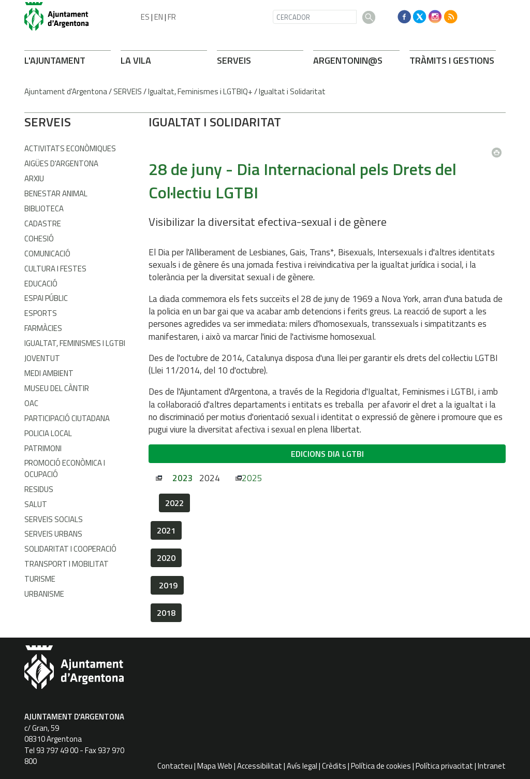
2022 (174, 503)
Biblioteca (44, 208)
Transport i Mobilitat (66, 564)
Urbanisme (44, 594)
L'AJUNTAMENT (54, 60)
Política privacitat (444, 766)
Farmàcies (43, 328)
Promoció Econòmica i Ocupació (64, 468)
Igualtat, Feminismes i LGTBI (74, 343)
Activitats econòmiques (70, 148)
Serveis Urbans (53, 534)
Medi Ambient (48, 373)
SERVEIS (234, 60)
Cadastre (42, 223)
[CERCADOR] (315, 17)
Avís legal (302, 766)
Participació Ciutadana (67, 418)
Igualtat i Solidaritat (292, 91)
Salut (35, 504)
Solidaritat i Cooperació (70, 549)
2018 (166, 613)
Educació (40, 284)
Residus (38, 489)
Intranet (492, 766)
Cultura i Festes (55, 269)
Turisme (39, 579)
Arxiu (34, 178)
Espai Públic (46, 298)
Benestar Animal (55, 193)
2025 (252, 478)
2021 (166, 530)
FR (172, 17)
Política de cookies (381, 766)
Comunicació (47, 253)
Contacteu (175, 766)
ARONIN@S (347, 60)
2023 (182, 478)
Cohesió (39, 238)
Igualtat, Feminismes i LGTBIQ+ (200, 91)
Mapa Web (214, 766)
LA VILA (136, 60)
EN (158, 17)
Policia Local (48, 433)
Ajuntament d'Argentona (65, 91)
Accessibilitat (259, 766)
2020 (166, 558)
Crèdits (334, 766)
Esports (40, 313)
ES (145, 17)
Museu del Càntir (56, 388)
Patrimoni (43, 448)
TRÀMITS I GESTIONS (451, 60)
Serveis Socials (53, 519)
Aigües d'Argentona (61, 163)
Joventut (42, 358)
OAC (31, 403)
